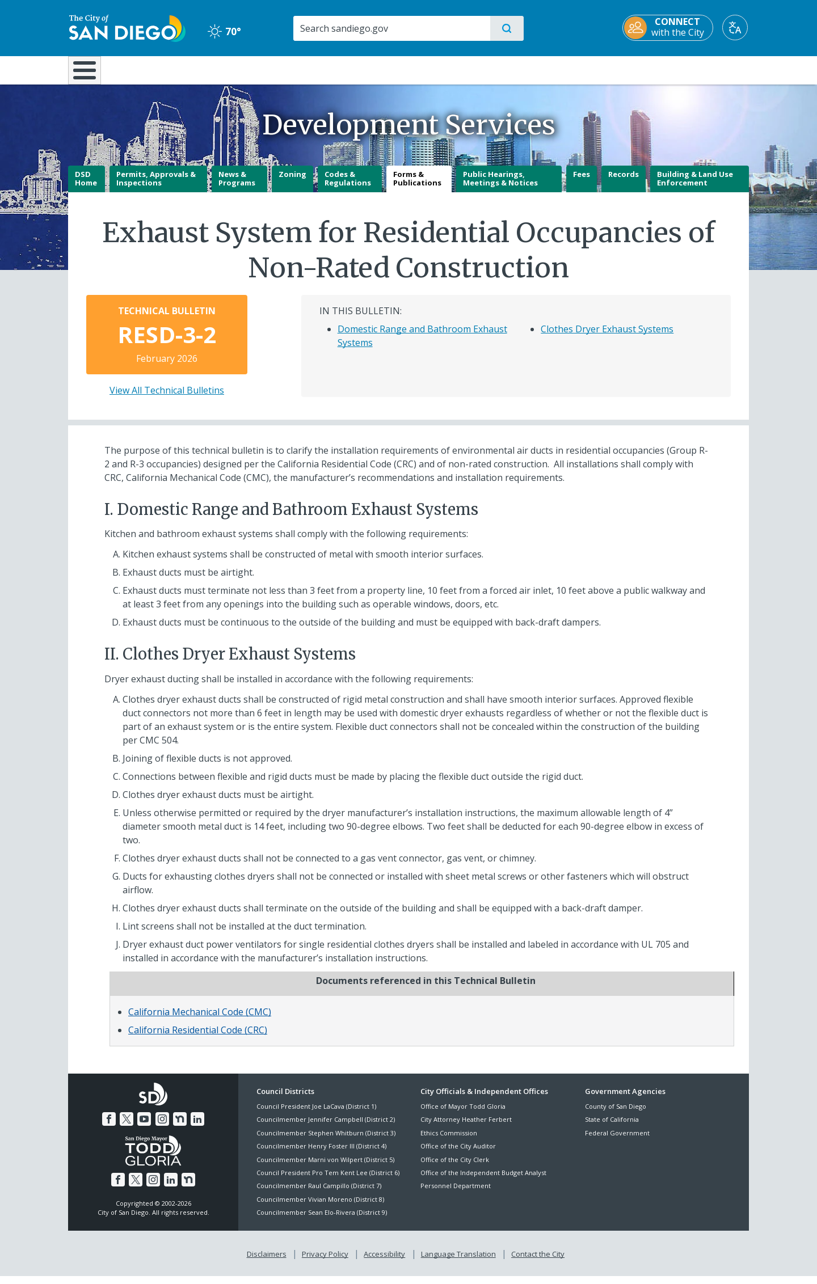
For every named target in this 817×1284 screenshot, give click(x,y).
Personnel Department (455, 1194)
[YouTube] (144, 1127)
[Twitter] (126, 1127)
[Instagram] (162, 1127)
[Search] (391, 28)
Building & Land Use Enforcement (695, 186)
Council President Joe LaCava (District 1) (316, 1114)
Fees (581, 182)
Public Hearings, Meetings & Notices (500, 186)
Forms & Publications (417, 186)
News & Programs (236, 186)
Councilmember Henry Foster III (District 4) (321, 1154)
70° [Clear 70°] (224, 31)
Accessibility (384, 1262)
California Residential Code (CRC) (197, 1038)
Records (623, 182)
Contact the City (538, 1262)
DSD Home (86, 186)
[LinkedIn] (197, 1127)
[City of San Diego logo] (126, 27)
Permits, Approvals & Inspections (156, 186)
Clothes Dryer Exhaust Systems (607, 337)
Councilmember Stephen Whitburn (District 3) (325, 1141)
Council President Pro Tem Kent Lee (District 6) (327, 1180)
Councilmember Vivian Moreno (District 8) (320, 1207)
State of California (612, 1128)
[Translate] (736, 27)
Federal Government (617, 1141)
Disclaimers (267, 1262)
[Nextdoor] (180, 1127)
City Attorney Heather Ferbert (466, 1128)
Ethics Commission (448, 1141)
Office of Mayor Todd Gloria (463, 1114)
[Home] (90, 74)
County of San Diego (615, 1114)
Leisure (164, 69)
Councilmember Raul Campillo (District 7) (318, 1194)
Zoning (292, 182)
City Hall (693, 69)
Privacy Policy (325, 1262)
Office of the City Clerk (454, 1167)
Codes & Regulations (348, 186)
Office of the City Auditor (458, 1154)
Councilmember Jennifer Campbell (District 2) (325, 1128)
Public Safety (582, 69)
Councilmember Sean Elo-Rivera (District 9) (321, 1220)
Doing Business (369, 69)
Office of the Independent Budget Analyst (483, 1180)
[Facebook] (109, 1127)
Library (472, 69)
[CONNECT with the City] (669, 28)
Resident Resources (268, 69)
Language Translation (458, 1262)
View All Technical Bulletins (167, 398)
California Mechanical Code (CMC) (199, 1019)
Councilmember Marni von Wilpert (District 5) (325, 1167)
